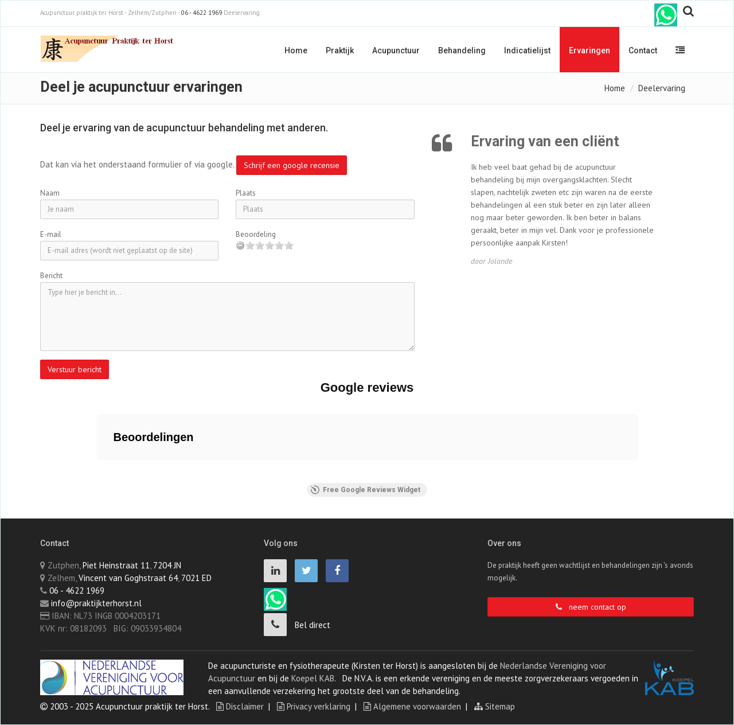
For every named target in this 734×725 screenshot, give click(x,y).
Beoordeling (256, 234)
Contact (642, 50)
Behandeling (462, 50)
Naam (50, 193)
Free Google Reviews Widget (365, 489)
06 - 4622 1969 (201, 13)
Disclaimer (240, 706)
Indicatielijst (527, 50)
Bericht (51, 275)
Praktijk (340, 50)
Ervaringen (589, 50)
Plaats (246, 193)
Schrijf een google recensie (291, 165)
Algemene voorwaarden (412, 706)
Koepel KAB (312, 678)
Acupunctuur (396, 50)
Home (295, 50)
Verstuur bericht (74, 369)
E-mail (50, 234)
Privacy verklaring (313, 706)
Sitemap (494, 706)
